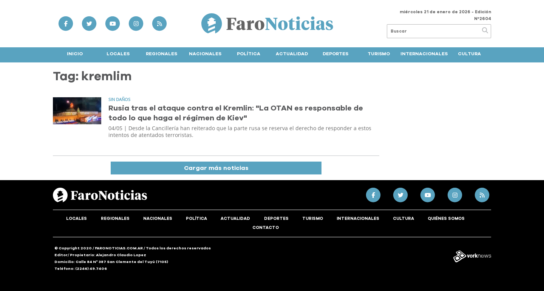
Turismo (379, 53)
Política (248, 53)
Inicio (75, 53)
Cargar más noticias (216, 168)
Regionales (161, 53)
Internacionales (424, 53)
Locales (118, 53)
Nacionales (205, 53)
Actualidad (292, 53)
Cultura (469, 53)
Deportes (335, 53)
